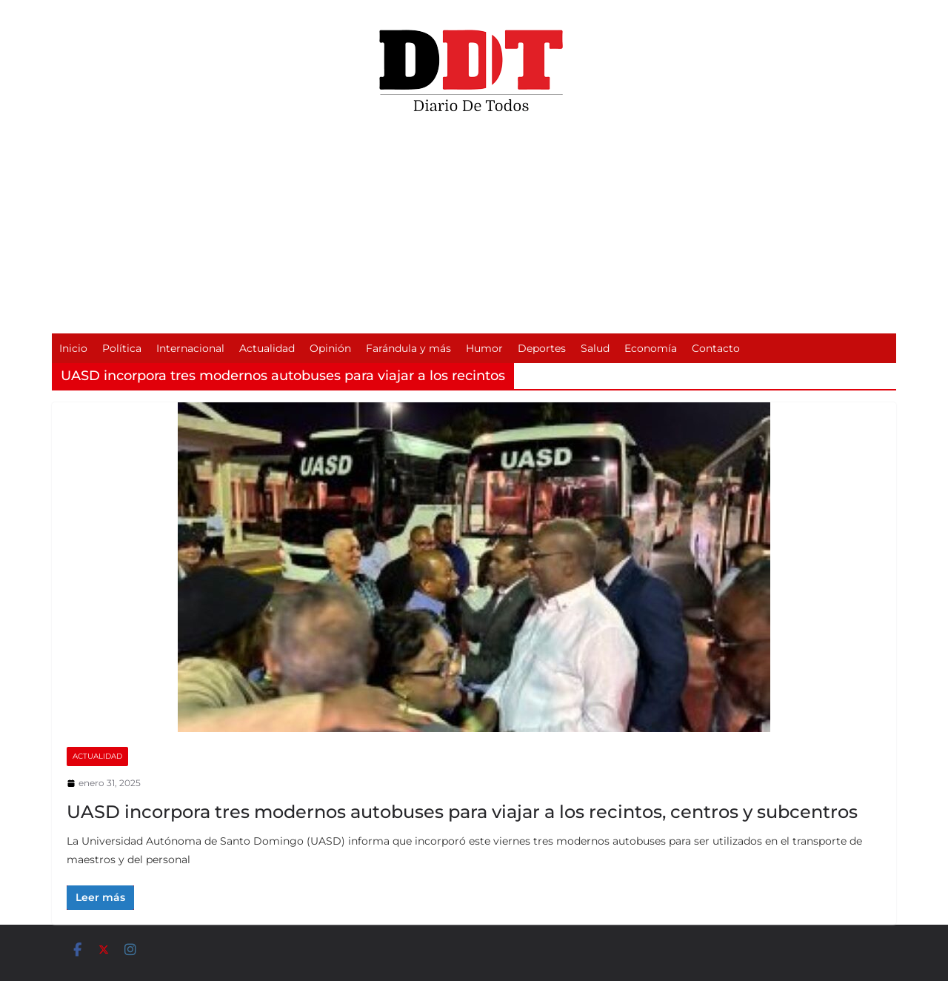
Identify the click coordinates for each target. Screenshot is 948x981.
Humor (484, 348)
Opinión (330, 348)
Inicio (73, 348)
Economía (650, 348)
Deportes (542, 348)
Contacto (716, 348)
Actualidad (267, 348)
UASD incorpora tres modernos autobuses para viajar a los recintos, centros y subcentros (462, 811)
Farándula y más (408, 348)
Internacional (190, 348)
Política (121, 348)
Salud (595, 348)
